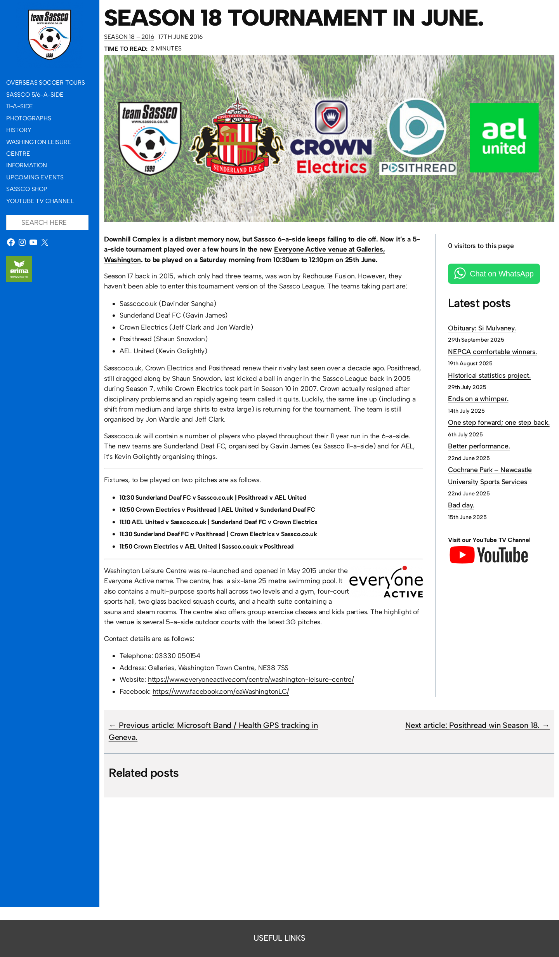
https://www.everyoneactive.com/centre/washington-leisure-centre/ (251, 679)
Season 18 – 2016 (129, 36)
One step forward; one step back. (499, 422)
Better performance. (479, 446)
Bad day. (461, 505)
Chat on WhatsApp (502, 273)
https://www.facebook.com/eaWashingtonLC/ (221, 691)
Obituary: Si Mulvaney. (482, 328)
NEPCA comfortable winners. (492, 351)
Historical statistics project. (489, 375)
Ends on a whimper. (478, 398)
